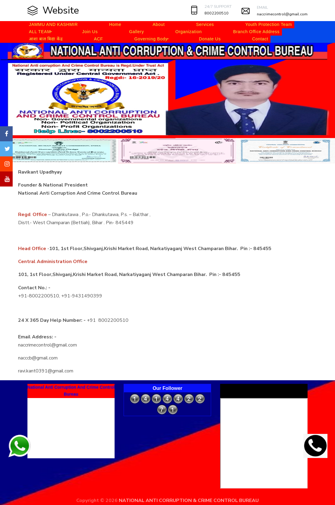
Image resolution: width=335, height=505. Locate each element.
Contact (260, 38)
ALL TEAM (40, 31)
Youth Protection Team (268, 24)
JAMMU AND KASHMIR (53, 24)
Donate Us (210, 38)
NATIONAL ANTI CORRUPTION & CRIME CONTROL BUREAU (189, 500)
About (159, 24)
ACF (98, 38)
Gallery (136, 31)
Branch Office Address (256, 31)
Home (115, 24)
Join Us (90, 31)
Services (205, 24)
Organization (188, 31)
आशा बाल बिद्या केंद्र (45, 38)
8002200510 (216, 13)
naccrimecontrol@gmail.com (282, 14)
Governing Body (150, 38)
